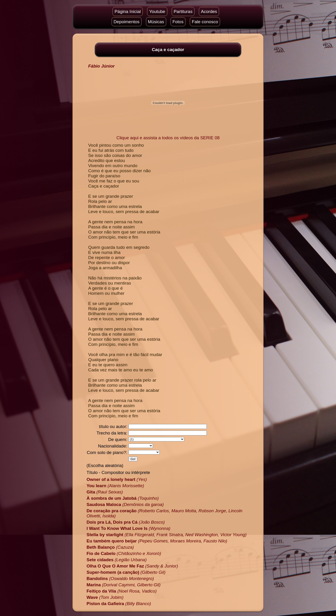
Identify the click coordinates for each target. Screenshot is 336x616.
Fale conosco (205, 21)
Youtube (157, 11)
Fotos (178, 21)
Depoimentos (126, 21)
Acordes (209, 11)
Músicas (156, 21)
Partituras (183, 11)
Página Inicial (128, 11)
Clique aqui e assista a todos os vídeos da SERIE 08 (168, 137)
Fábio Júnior (101, 66)
